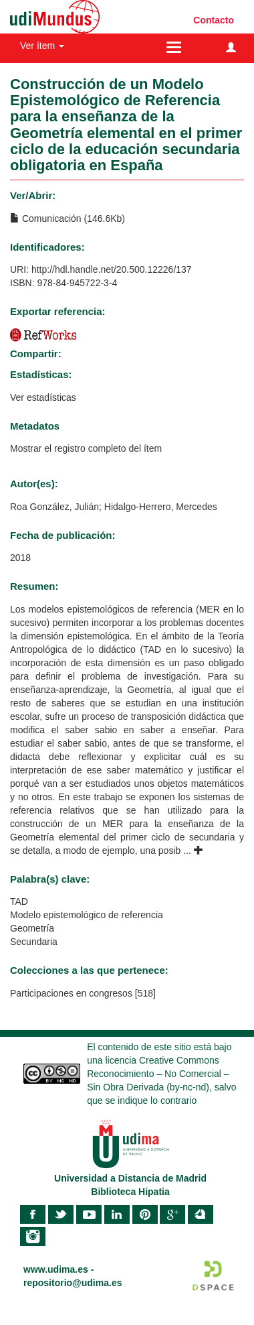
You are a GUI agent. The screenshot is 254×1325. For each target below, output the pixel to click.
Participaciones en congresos (71, 993)
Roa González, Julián (54, 506)
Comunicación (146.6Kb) (67, 218)
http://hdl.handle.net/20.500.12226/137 (111, 269)
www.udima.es (55, 1269)
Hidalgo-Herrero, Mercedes (160, 506)
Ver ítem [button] (42, 45)
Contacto (213, 20)
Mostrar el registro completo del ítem (86, 448)
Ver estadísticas (43, 397)
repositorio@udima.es (72, 1282)
